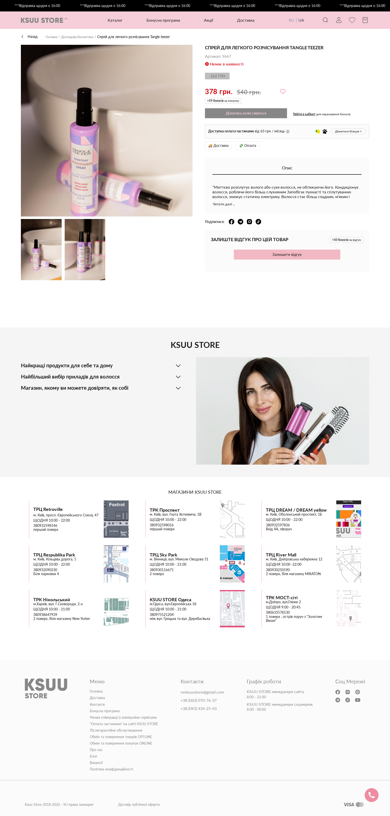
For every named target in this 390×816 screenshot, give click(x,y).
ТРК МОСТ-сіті (282, 597)
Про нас (96, 750)
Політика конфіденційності (111, 769)
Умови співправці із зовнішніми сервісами (123, 717)
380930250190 (278, 570)
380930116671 (162, 570)
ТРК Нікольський (51, 599)
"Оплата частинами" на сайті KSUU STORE (124, 724)
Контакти (97, 704)
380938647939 (45, 614)
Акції (206, 20)
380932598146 (45, 526)
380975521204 (162, 614)
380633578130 (278, 612)
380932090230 (45, 570)
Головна (52, 37)
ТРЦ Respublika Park (54, 554)
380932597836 (278, 525)
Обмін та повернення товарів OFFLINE (121, 737)
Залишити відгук (287, 254)
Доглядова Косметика (80, 37)
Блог (94, 756)
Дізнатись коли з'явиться (246, 113)
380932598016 (162, 525)
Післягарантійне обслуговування (116, 730)
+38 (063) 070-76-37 (199, 700)
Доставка (243, 20)
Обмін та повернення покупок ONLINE (121, 743)
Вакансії (96, 763)
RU (287, 20)
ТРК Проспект (165, 509)
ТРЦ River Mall (281, 554)
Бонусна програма (161, 20)
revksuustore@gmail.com (202, 692)
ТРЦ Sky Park (163, 554)
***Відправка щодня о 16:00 (44, 6)
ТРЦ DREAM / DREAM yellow (296, 509)
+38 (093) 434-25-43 (199, 708)
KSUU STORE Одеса (170, 599)
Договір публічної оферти (139, 804)
